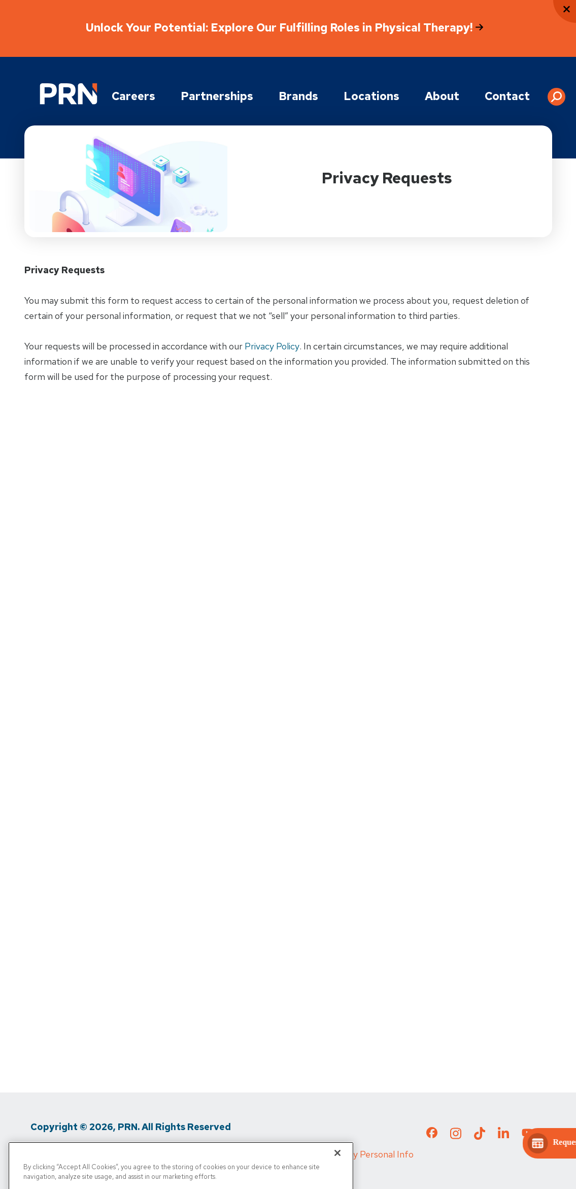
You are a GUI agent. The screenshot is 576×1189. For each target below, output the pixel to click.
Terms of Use (125, 1154)
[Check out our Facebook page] (431, 1134)
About (442, 96)
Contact (507, 96)
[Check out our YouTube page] (527, 1134)
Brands (298, 96)
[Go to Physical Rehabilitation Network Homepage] (68, 94)
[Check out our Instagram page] (455, 1136)
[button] (556, 93)
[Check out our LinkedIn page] (503, 1136)
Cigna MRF (261, 1154)
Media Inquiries (196, 1154)
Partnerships (217, 96)
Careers (133, 96)
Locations (371, 96)
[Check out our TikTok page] (479, 1136)
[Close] (337, 1167)
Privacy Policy (272, 346)
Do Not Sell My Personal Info (355, 1154)
